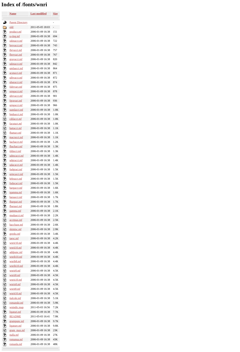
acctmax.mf (15, 220)
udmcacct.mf (16, 155)
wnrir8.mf (14, 270)
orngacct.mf (16, 91)
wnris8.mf (14, 284)
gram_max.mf (17, 330)
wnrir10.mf (15, 242)
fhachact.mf (15, 146)
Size (55, 13)
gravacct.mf (15, 59)
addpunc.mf (15, 252)
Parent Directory (18, 22)
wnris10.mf (15, 279)
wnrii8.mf (14, 275)
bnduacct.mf (16, 114)
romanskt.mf (16, 302)
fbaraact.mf (15, 206)
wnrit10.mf (15, 293)
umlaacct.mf (16, 68)
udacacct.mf (16, 164)
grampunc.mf (16, 321)
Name (12, 13)
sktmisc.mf (15, 229)
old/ (11, 27)
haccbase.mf (16, 224)
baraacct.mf (15, 197)
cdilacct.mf (15, 118)
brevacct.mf (15, 45)
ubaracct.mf (15, 82)
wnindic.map (16, 307)
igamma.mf (15, 192)
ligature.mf (15, 325)
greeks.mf (14, 233)
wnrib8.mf (15, 261)
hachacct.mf (16, 141)
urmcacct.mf (16, 174)
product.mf (15, 31)
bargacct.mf (15, 187)
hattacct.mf (15, 128)
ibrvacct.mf (15, 50)
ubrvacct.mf (16, 95)
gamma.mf (15, 210)
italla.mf (14, 334)
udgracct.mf (16, 160)
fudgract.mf (15, 169)
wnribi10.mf (16, 265)
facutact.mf (15, 123)
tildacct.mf (15, 151)
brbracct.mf (15, 178)
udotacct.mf (15, 63)
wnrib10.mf (15, 256)
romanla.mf (15, 344)
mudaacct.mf (16, 215)
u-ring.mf (14, 36)
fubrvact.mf (15, 86)
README (15, 316)
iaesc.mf (14, 238)
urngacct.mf (16, 105)
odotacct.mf (15, 40)
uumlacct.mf (16, 109)
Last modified (38, 13)
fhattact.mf (15, 132)
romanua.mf (16, 339)
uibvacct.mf (15, 77)
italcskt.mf (15, 298)
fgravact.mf (15, 100)
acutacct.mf (15, 72)
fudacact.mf (15, 183)
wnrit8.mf (14, 288)
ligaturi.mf (15, 311)
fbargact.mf (15, 201)
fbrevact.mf (15, 54)
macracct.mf (16, 137)
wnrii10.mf (15, 247)
